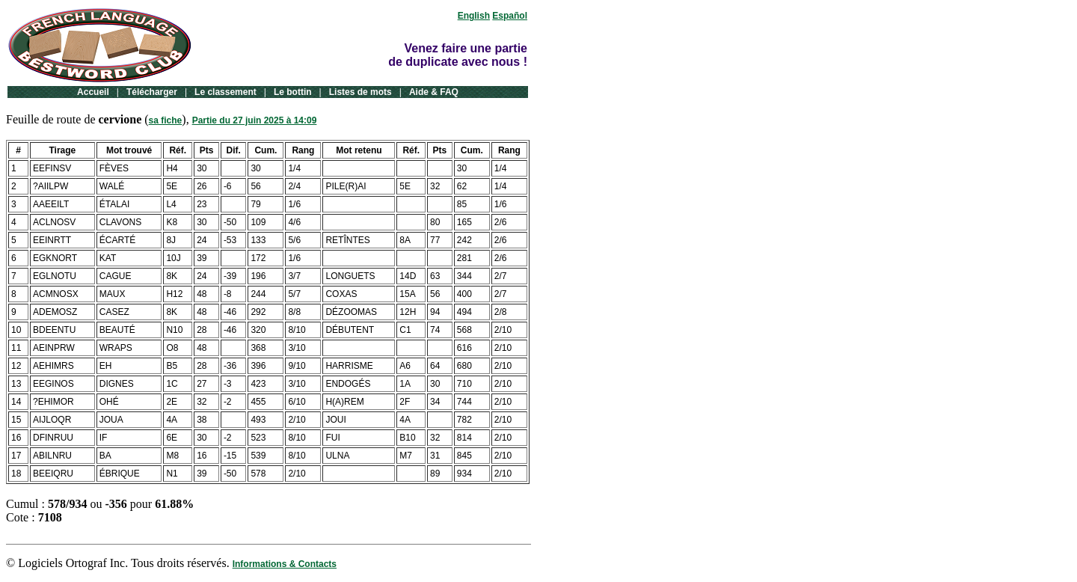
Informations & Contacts (285, 564)
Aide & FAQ (433, 92)
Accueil (93, 92)
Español (509, 15)
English (474, 15)
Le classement (225, 92)
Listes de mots (360, 92)
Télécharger (151, 92)
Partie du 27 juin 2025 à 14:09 (254, 120)
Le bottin (293, 92)
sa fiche (165, 120)
